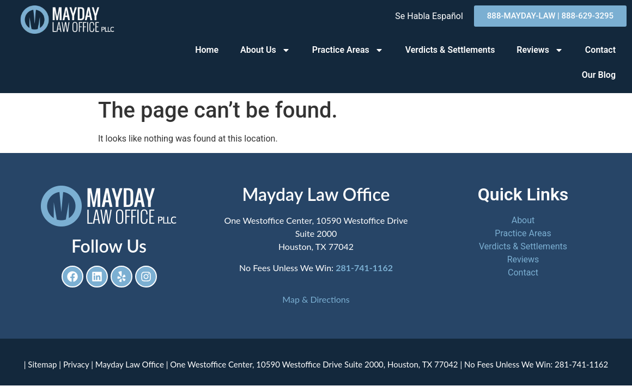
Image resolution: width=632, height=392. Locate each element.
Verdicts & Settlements (450, 50)
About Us (265, 50)
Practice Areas (348, 50)
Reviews (539, 50)
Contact (600, 50)
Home (206, 50)
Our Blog (599, 75)
